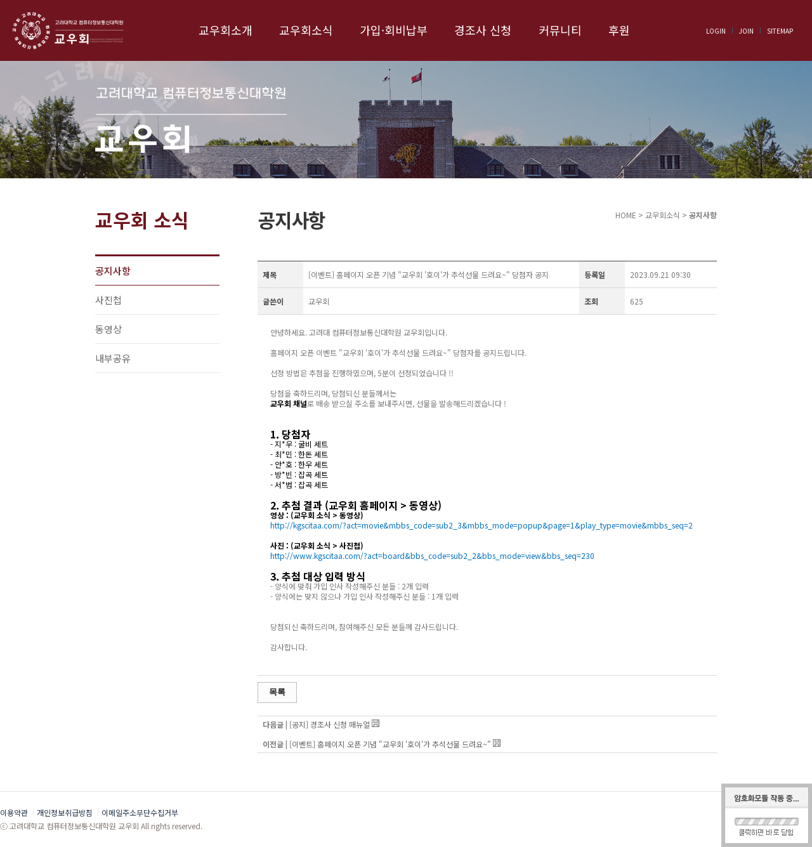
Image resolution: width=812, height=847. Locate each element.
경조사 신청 (482, 30)
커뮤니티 (560, 30)
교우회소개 (225, 30)
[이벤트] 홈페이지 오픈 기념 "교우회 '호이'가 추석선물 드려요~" (390, 744)
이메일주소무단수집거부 (140, 812)
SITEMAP (780, 31)
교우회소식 (306, 30)
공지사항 (113, 270)
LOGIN (716, 31)
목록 (277, 692)
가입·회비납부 (394, 30)
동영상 (108, 329)
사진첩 (108, 299)
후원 (619, 30)
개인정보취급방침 (65, 812)
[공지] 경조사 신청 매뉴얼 (329, 724)
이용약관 (14, 812)
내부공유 (113, 358)
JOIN (746, 31)
